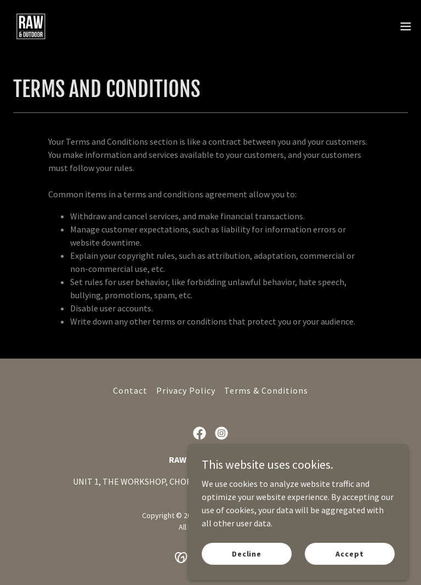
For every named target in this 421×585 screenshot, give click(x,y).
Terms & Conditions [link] (266, 390)
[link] (31, 26)
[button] (406, 26)
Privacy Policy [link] (185, 390)
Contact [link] (130, 390)
